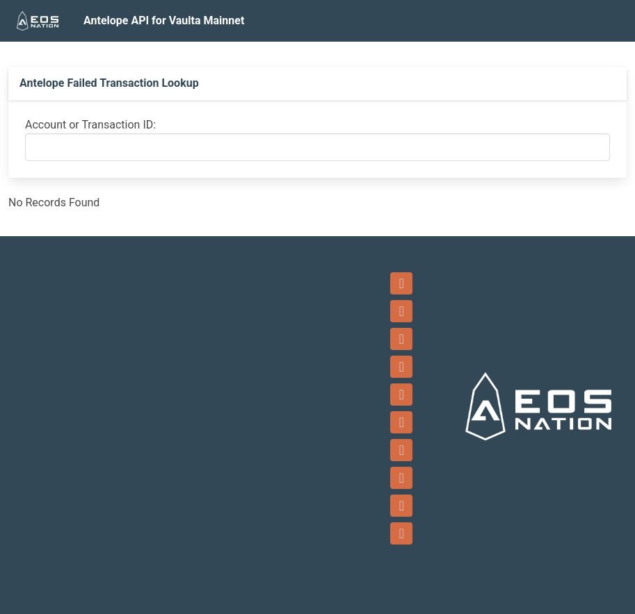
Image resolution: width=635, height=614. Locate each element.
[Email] (401, 311)
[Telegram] (401, 283)
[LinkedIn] (401, 450)
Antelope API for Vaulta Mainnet (163, 20)
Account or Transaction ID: (90, 124)
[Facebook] (401, 339)
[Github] (401, 478)
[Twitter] (401, 394)
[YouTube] (401, 366)
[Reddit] (401, 505)
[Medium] (401, 533)
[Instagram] (401, 422)
